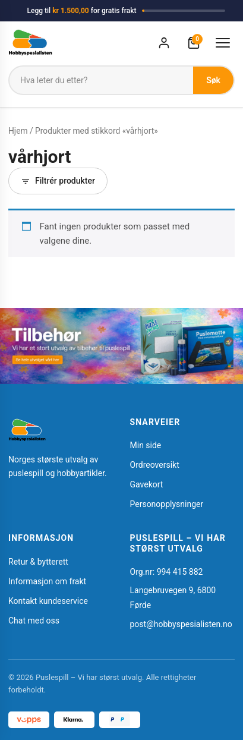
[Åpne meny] (223, 43)
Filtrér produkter (58, 180)
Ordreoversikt (154, 465)
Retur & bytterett (38, 561)
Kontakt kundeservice (48, 601)
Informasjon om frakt (47, 581)
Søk (213, 80)
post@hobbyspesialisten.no (181, 624)
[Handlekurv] (193, 43)
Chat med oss (33, 620)
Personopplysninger (167, 504)
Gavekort (146, 484)
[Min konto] (164, 43)
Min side (146, 445)
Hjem (18, 131)
